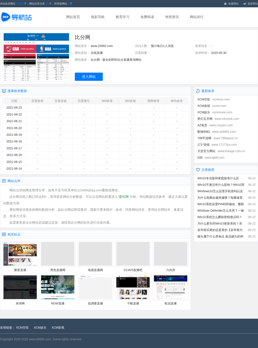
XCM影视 (58, 327)
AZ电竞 (215, 125)
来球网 (20, 289)
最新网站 (250, 4)
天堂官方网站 (221, 151)
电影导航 (98, 17)
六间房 (170, 256)
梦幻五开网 (218, 118)
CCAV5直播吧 (133, 256)
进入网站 (89, 76)
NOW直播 (57, 289)
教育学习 (122, 17)
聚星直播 (20, 256)
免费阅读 (147, 17)
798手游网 (217, 138)
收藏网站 (231, 4)
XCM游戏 (211, 106)
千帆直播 (133, 289)
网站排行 (197, 17)
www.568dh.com (40, 339)
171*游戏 (217, 144)
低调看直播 (95, 289)
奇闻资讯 (172, 17)
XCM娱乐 (214, 112)
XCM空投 (213, 99)
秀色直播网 (57, 256)
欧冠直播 (170, 289)
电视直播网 (95, 256)
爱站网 (124, 196)
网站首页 (73, 17)
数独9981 (216, 131)
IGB (210, 157)
